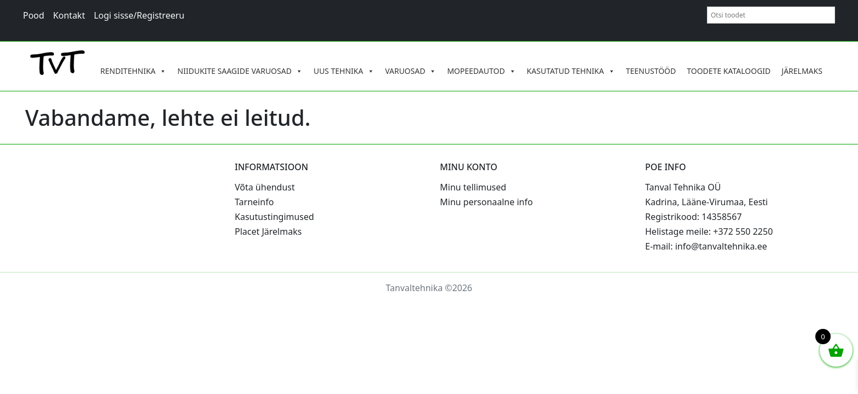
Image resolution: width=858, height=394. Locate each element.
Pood (33, 15)
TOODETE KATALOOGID (728, 71)
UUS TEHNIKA (344, 71)
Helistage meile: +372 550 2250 (709, 231)
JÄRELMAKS (801, 71)
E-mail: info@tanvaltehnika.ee (706, 246)
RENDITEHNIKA (133, 71)
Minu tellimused (473, 187)
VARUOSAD (411, 71)
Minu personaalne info (486, 202)
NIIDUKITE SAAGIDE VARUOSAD (240, 71)
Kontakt (69, 15)
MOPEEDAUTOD (481, 71)
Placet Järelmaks (268, 231)
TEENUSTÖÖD (651, 71)
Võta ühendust (265, 187)
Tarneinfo (254, 202)
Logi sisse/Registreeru (139, 15)
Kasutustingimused (274, 217)
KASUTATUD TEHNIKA (571, 71)
